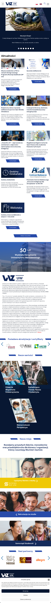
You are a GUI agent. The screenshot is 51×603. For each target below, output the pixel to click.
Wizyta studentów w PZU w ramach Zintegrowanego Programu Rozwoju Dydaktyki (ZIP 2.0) (12, 74)
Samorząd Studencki (26, 543)
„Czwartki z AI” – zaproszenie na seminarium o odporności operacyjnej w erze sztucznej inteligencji (12, 146)
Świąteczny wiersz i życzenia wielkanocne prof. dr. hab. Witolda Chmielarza (12, 110)
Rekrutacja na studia (25, 514)
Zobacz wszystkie (25, 236)
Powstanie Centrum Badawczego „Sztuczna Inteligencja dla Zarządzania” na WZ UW (38, 182)
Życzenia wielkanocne (34, 71)
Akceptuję (25, 591)
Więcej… (39, 332)
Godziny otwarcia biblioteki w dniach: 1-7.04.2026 (11, 216)
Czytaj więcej (12, 89)
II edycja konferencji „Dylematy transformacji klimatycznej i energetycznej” (37, 110)
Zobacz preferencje (25, 599)
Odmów (25, 595)
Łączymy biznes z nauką (24, 480)
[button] (48, 579)
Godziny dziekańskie (8, 180)
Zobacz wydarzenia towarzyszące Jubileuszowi (25, 263)
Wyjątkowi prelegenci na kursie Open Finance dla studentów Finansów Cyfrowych (37, 145)
